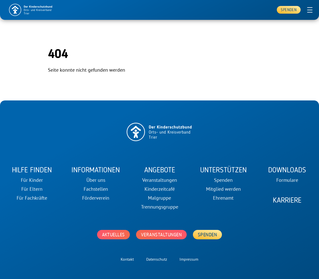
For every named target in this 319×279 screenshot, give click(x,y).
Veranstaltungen (161, 235)
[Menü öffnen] (309, 9)
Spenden (289, 9)
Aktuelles (113, 235)
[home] (31, 9)
